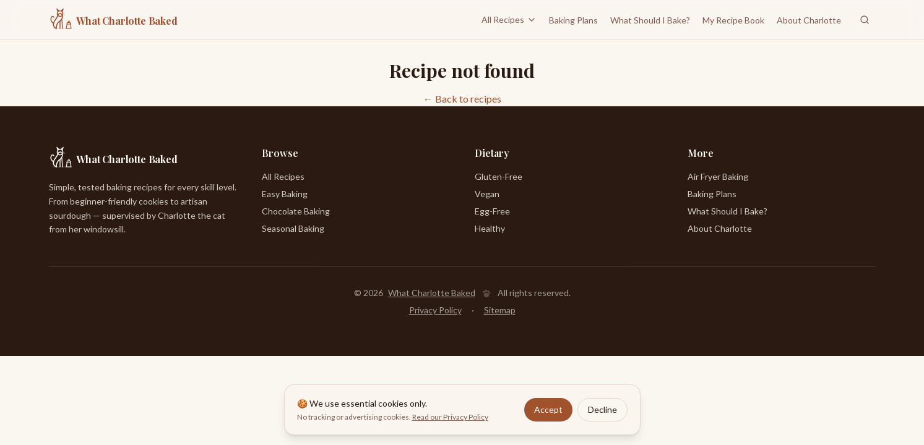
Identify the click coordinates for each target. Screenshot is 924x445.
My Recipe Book (733, 20)
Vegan (487, 194)
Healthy (490, 228)
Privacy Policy (435, 310)
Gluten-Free (498, 176)
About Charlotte (809, 20)
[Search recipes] (864, 20)
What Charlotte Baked (431, 292)
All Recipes (509, 19)
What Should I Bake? (650, 20)
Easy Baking (285, 194)
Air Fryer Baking (718, 176)
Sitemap (500, 310)
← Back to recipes (462, 98)
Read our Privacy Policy (450, 417)
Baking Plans (573, 20)
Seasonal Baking (293, 228)
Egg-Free (492, 211)
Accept (548, 409)
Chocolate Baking (296, 211)
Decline (602, 409)
